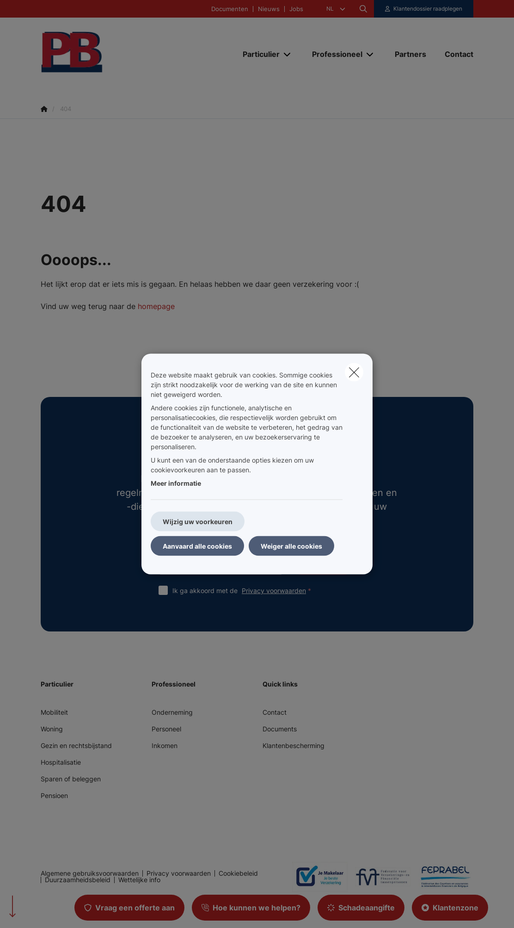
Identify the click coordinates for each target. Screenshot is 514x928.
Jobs (296, 9)
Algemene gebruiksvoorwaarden (90, 873)
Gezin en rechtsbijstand (76, 745)
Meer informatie (176, 483)
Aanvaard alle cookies (197, 546)
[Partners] (410, 54)
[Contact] (454, 54)
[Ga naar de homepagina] (110, 54)
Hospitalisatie (61, 762)
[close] (354, 372)
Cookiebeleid (238, 873)
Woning (52, 729)
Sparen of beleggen (71, 779)
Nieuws (269, 9)
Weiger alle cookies (291, 546)
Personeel (166, 729)
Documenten (229, 9)
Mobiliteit (54, 712)
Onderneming (172, 712)
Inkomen (164, 745)
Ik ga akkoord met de (243, 590)
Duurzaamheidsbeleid (77, 880)
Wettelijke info (139, 880)
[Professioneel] (334, 54)
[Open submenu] (288, 54)
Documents (280, 729)
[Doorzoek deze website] (363, 9)
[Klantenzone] (424, 9)
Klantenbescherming (293, 745)
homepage (156, 306)
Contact (275, 712)
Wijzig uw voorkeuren (198, 522)
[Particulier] (257, 54)
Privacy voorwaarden (274, 590)
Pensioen (54, 795)
